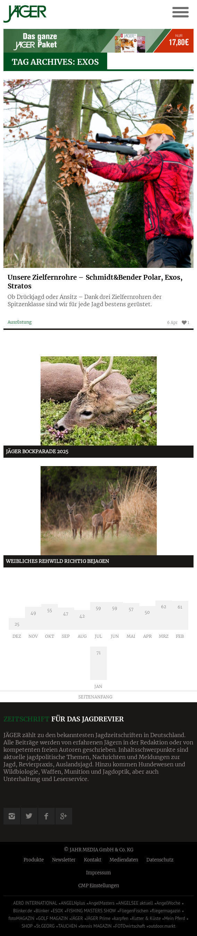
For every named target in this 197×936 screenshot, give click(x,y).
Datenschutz (159, 860)
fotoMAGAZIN (21, 918)
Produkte (34, 860)
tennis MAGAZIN (96, 926)
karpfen (121, 918)
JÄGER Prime (98, 918)
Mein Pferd (174, 918)
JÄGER (77, 918)
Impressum (98, 873)
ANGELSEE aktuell (135, 903)
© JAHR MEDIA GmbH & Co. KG (99, 850)
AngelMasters (101, 903)
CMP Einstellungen (98, 886)
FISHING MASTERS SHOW (91, 911)
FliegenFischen (133, 911)
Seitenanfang (95, 696)
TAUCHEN (67, 926)
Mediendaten (124, 860)
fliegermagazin (166, 911)
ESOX (58, 911)
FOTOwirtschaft (130, 926)
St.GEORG (45, 926)
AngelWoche (168, 903)
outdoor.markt (161, 926)
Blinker (42, 911)
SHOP (27, 926)
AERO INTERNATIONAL (35, 903)
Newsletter (64, 860)
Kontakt (92, 860)
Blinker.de (22, 911)
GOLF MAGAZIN (53, 918)
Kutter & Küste (146, 918)
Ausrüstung (20, 322)
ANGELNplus (73, 903)
